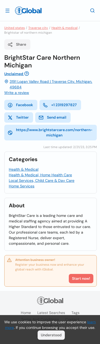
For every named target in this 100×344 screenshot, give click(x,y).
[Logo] (28, 10)
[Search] (92, 10)
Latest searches (51, 312)
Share (16, 44)
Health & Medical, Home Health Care (40, 175)
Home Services (21, 186)
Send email (52, 117)
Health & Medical (23, 169)
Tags (75, 312)
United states (14, 28)
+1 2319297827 (60, 105)
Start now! (81, 278)
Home (26, 312)
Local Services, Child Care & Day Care (41, 180)
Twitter (18, 117)
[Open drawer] (7, 10)
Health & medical (64, 28)
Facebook (20, 105)
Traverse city (38, 28)
